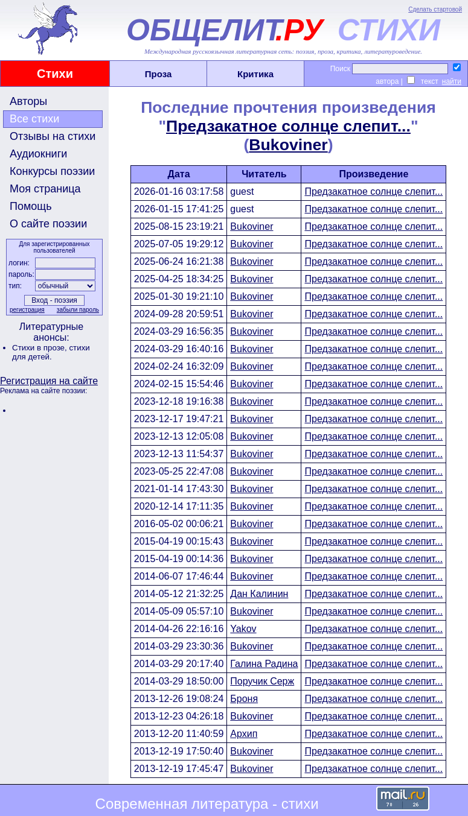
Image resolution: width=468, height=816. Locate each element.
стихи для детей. (51, 352)
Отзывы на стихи (52, 136)
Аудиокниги (38, 154)
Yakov (243, 629)
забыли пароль (78, 309)
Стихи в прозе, (40, 347)
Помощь (31, 206)
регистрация (27, 309)
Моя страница (45, 189)
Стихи (55, 73)
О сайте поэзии (48, 224)
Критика (255, 74)
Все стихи (34, 119)
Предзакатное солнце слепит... (288, 126)
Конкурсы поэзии (52, 171)
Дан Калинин (259, 594)
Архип (243, 734)
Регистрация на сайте (49, 381)
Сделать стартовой (435, 9)
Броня (244, 699)
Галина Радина (264, 664)
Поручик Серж (262, 681)
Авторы (28, 101)
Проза (158, 74)
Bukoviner (288, 145)
